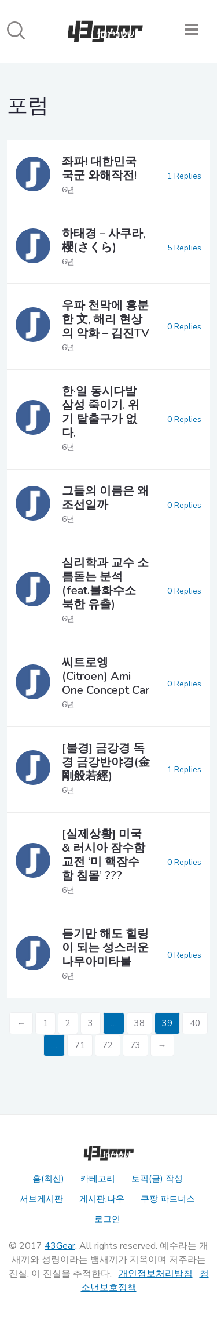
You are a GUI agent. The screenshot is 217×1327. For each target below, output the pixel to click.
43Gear (60, 1245)
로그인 (107, 1219)
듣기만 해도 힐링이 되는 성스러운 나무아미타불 (105, 947)
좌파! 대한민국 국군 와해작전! (99, 168)
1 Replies (184, 175)
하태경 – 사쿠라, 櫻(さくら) (103, 240)
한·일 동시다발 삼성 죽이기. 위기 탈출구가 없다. (100, 412)
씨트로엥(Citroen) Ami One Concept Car (105, 676)
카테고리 (97, 1178)
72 (107, 1045)
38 (139, 1023)
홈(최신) (48, 1178)
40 (195, 1023)
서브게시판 (41, 1199)
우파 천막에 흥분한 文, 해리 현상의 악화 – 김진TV (105, 319)
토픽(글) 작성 (157, 1178)
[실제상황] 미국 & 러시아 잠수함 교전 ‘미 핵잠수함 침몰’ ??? (103, 855)
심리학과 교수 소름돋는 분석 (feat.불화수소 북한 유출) (105, 583)
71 (80, 1045)
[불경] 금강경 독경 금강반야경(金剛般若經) (106, 762)
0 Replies (184, 326)
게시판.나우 (101, 1199)
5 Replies (184, 247)
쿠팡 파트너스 (168, 1199)
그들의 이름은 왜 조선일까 (105, 497)
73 (135, 1045)
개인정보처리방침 (156, 1273)
